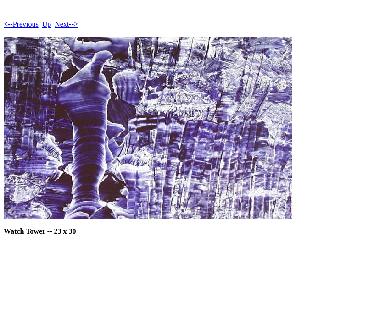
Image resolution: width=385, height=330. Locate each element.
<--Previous (21, 24)
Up (46, 24)
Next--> (66, 24)
